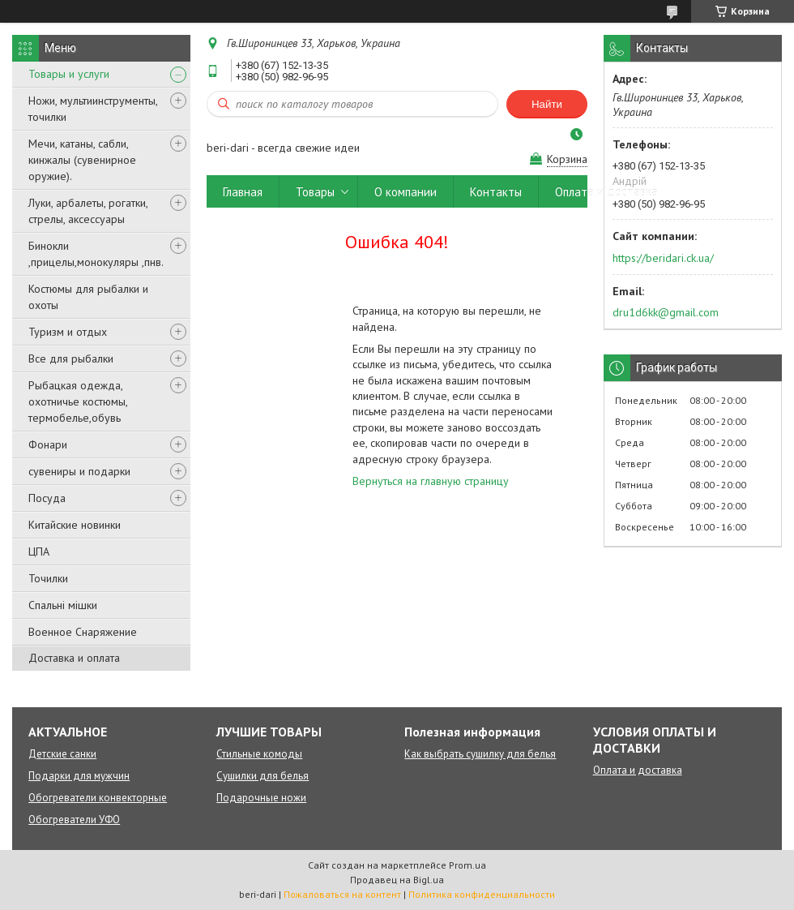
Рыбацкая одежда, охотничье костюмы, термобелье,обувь (77, 401)
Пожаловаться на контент (342, 894)
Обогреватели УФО (74, 819)
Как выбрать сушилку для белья (480, 754)
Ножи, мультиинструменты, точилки (92, 108)
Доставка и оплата (74, 657)
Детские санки (62, 754)
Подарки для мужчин (79, 776)
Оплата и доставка (606, 192)
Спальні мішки (62, 605)
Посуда (47, 498)
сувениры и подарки (79, 471)
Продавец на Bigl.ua (397, 880)
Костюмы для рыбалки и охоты (88, 296)
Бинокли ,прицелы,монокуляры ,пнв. (96, 253)
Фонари (47, 444)
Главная (243, 192)
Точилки (48, 578)
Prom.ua (467, 865)
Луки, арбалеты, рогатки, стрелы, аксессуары (87, 210)
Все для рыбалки (70, 358)
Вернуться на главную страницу (430, 481)
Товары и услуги (68, 74)
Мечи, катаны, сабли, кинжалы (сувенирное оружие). (82, 159)
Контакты (496, 192)
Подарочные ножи (261, 798)
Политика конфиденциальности (481, 894)
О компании (405, 192)
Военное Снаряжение (82, 632)
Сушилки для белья (262, 776)
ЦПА (38, 551)
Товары (315, 192)
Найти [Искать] (546, 104)
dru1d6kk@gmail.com (666, 312)
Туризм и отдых (67, 331)
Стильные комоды (259, 754)
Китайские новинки (74, 524)
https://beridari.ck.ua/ (663, 258)
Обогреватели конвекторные (97, 798)
